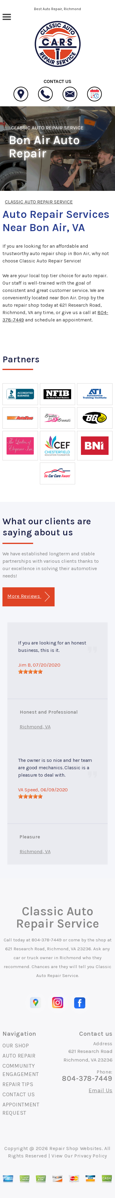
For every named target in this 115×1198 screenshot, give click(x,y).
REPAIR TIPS (17, 1084)
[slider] (30, 671)
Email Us (101, 1090)
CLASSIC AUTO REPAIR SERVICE (47, 127)
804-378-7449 (47, 940)
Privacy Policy (90, 1156)
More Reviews (28, 597)
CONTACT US (18, 1094)
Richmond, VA (35, 727)
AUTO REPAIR (19, 1055)
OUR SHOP (15, 1045)
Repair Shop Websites (75, 1148)
